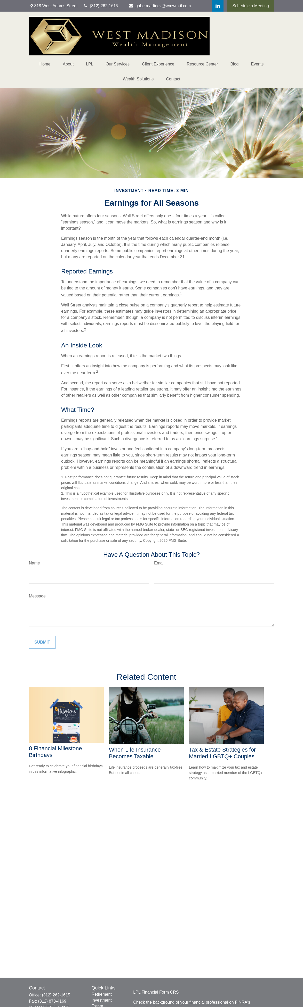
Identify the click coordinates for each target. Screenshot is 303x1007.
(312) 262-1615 (56, 995)
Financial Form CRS (160, 992)
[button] (45, 64)
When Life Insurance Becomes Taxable (135, 753)
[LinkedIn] (218, 6)
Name (34, 563)
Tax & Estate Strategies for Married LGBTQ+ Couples (222, 753)
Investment (102, 1000)
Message (37, 596)
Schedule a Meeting (251, 6)
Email (159, 563)
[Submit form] (42, 642)
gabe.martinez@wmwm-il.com (159, 6)
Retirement (102, 994)
